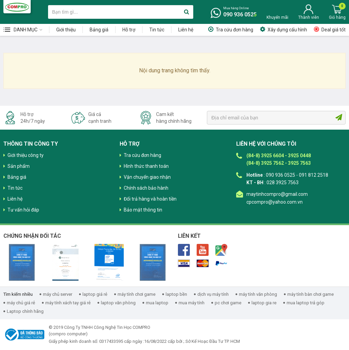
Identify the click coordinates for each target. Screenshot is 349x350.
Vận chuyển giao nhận (147, 177)
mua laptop (157, 302)
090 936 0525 (240, 14)
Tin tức (156, 29)
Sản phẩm (18, 166)
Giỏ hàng (337, 17)
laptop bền (176, 294)
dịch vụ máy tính (213, 294)
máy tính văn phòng (258, 294)
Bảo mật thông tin (143, 210)
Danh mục (25, 29)
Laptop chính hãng (25, 311)
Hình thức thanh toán (146, 166)
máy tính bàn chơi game (310, 294)
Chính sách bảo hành (146, 188)
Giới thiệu (66, 29)
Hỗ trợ (128, 29)
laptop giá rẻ (94, 294)
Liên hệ (185, 29)
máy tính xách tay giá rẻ (68, 302)
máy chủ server (57, 294)
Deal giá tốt (333, 29)
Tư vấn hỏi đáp (23, 210)
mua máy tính (191, 302)
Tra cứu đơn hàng (234, 29)
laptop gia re (264, 302)
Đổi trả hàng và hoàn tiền (150, 199)
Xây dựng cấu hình (287, 29)
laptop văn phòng (118, 302)
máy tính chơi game (136, 294)
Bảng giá (99, 29)
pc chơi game (228, 302)
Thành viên (308, 17)
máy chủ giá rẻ (21, 302)
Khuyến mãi (277, 17)
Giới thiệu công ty (25, 155)
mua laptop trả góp (305, 302)
